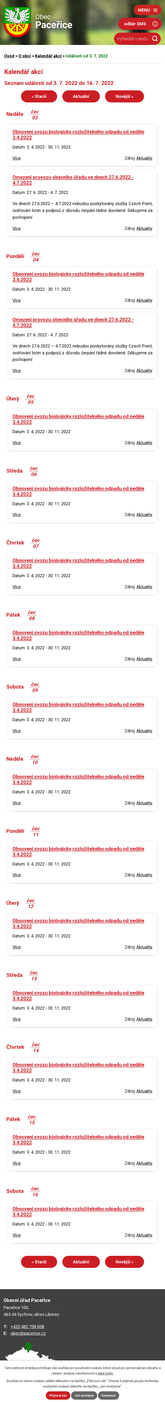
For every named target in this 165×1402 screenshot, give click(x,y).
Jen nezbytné (84, 1395)
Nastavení (110, 1395)
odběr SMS (135, 23)
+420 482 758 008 (27, 1326)
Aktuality (144, 158)
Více (17, 158)
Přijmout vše (57, 1395)
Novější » (124, 96)
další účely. (106, 1373)
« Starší (39, 96)
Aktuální (81, 96)
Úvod (9, 55)
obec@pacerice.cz (28, 1333)
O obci (24, 55)
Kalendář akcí (48, 55)
